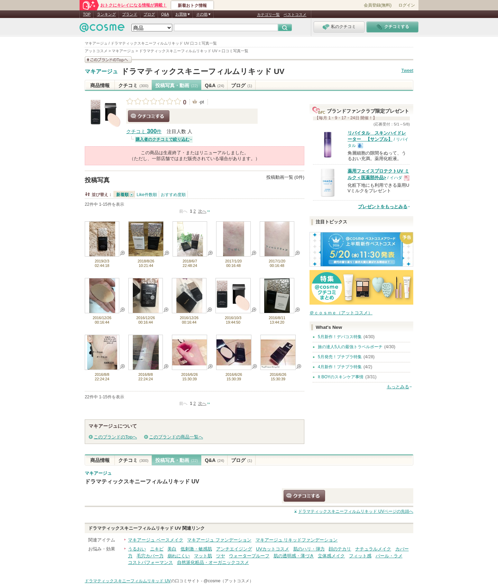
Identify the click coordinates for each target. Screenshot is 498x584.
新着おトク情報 (192, 5)
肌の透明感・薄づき (294, 555)
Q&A (165, 14)
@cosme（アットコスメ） (229, 580)
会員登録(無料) (377, 5)
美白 (171, 548)
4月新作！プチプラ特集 (340, 366)
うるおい (137, 548)
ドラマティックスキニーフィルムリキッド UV (203, 71)
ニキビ (157, 548)
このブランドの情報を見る (108, 59)
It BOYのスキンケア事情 (340, 376)
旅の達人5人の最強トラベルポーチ (350, 346)
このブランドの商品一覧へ (176, 436)
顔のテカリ (340, 548)
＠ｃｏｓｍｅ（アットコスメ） (341, 312)
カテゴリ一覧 (268, 14)
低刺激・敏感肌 (196, 548)
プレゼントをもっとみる (382, 206)
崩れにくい (178, 555)
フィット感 (360, 555)
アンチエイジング (234, 548)
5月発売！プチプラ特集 (340, 356)
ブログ (149, 14)
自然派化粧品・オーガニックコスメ (213, 562)
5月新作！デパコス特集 (340, 336)
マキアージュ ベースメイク (155, 540)
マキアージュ (101, 71)
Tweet (407, 70)
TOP (87, 14)
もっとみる (398, 386)
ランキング (106, 14)
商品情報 (100, 85)
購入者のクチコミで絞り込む (163, 139)
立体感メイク (331, 555)
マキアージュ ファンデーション (219, 540)
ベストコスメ (295, 14)
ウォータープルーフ (249, 555)
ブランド (129, 14)
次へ (202, 211)
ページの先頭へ (355, 511)
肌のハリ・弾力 (309, 548)
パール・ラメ (389, 555)
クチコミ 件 (144, 131)
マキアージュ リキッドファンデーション (297, 540)
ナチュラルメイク (373, 548)
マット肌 (203, 555)
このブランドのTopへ (115, 436)
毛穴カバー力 (150, 555)
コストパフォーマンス (150, 562)
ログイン (406, 5)
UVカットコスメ (272, 548)
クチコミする (148, 116)
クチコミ (133, 85)
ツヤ (220, 555)
